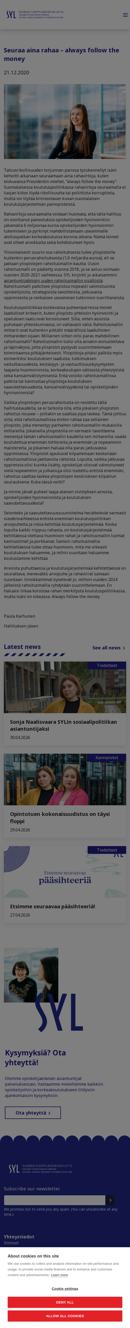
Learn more (59, 1275)
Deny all (65, 1302)
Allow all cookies (65, 1316)
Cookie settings (65, 1289)
